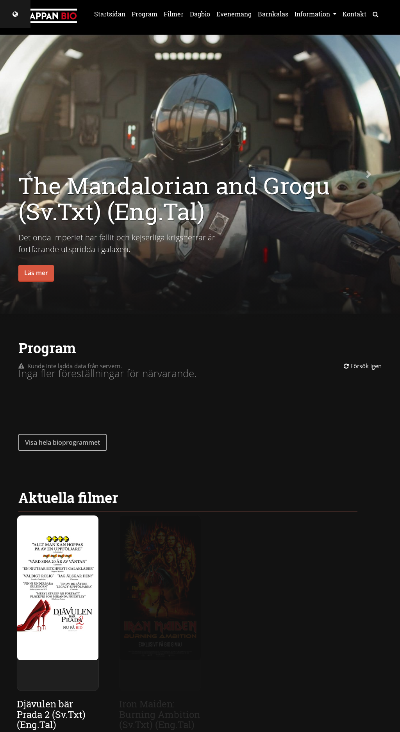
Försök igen (363, 366)
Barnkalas (273, 14)
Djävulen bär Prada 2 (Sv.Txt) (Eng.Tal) (51, 714)
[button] (30, 174)
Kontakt (354, 14)
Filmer (174, 14)
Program (144, 14)
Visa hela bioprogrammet (62, 442)
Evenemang (234, 14)
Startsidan (109, 14)
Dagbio (200, 14)
